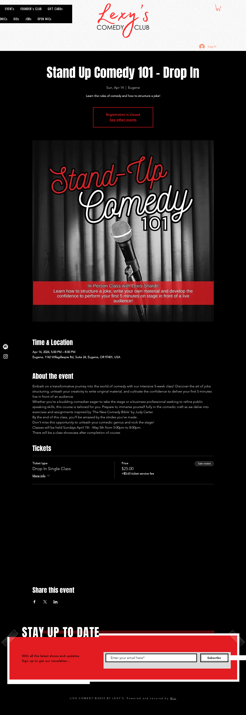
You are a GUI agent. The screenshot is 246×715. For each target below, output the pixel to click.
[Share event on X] (45, 601)
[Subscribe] (214, 658)
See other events (123, 120)
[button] (218, 8)
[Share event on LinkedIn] (55, 601)
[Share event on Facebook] (34, 601)
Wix (173, 698)
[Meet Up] (6, 347)
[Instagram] (6, 356)
